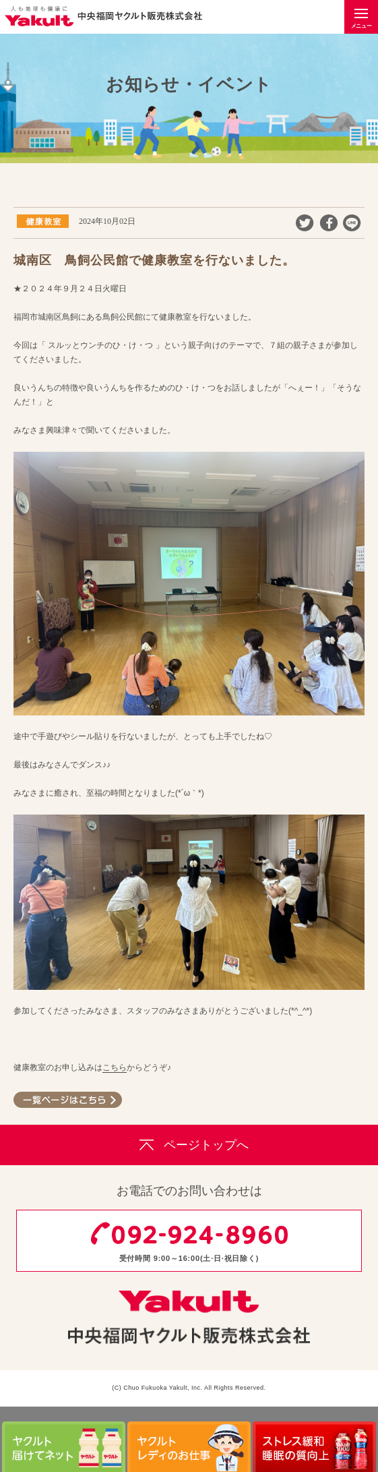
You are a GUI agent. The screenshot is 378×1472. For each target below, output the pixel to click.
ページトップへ (189, 1145)
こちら (114, 1067)
